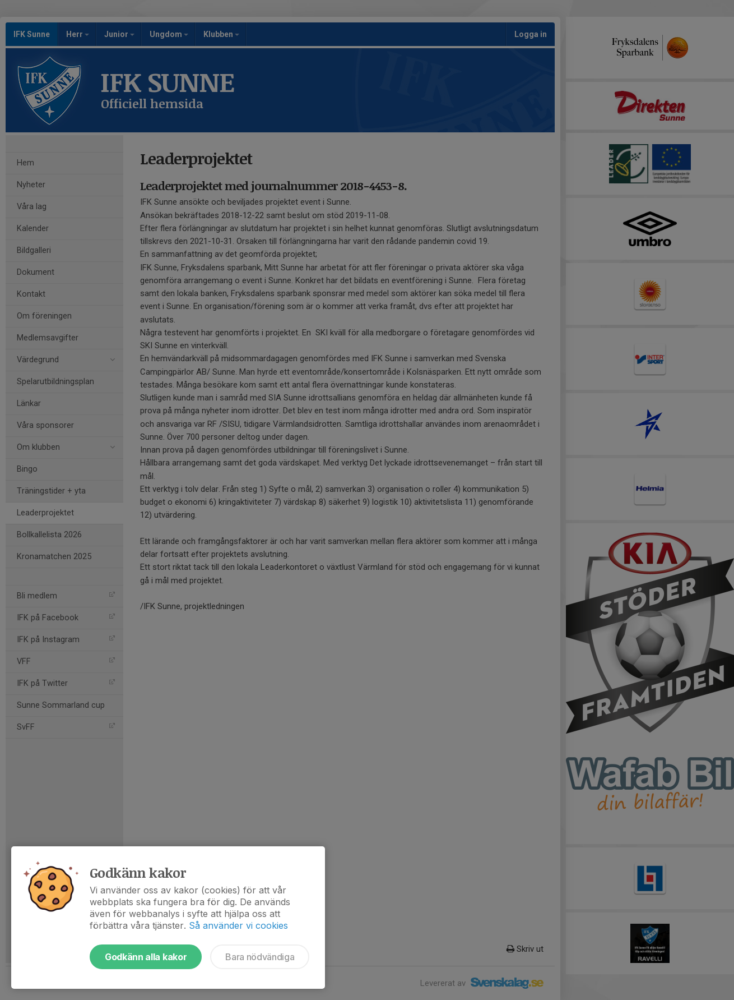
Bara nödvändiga (259, 956)
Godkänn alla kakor (146, 956)
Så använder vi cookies (238, 925)
